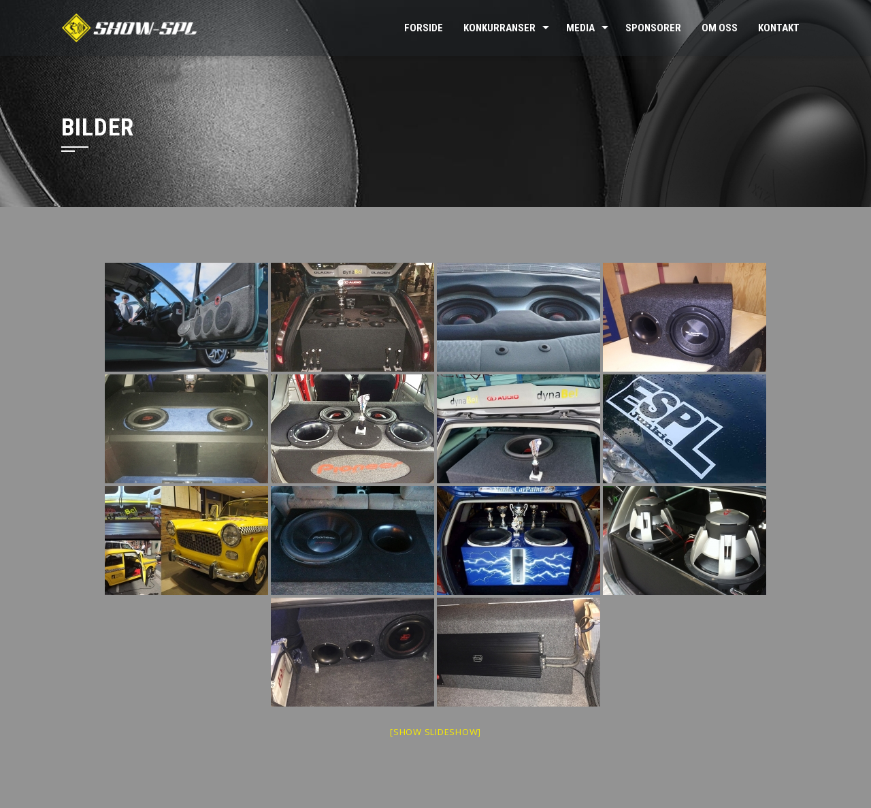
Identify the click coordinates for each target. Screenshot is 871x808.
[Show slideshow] (435, 732)
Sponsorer (653, 28)
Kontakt (779, 28)
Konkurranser (499, 28)
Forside (423, 28)
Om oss (720, 28)
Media (580, 28)
